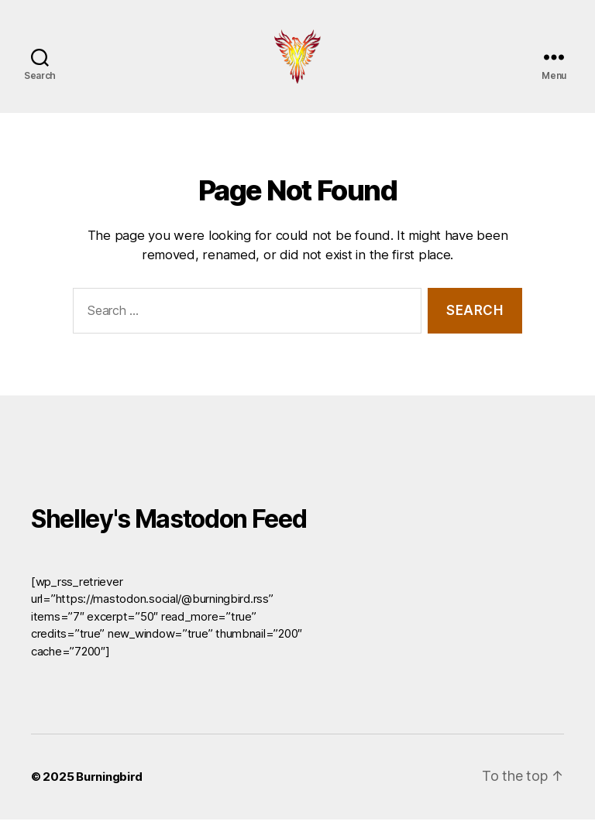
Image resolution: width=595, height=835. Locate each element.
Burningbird (109, 792)
